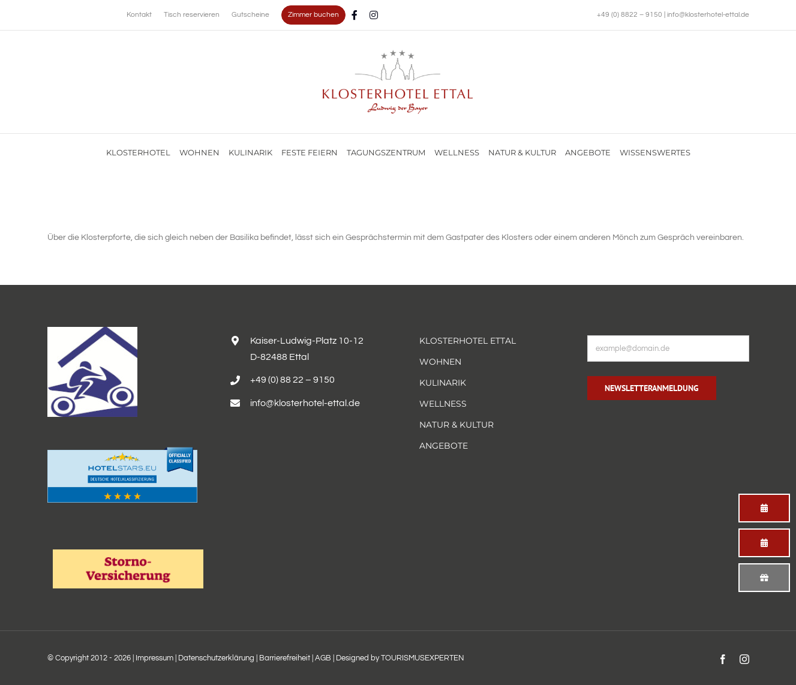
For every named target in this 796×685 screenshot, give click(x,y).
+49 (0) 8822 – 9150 (630, 15)
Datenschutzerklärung (216, 658)
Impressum (154, 658)
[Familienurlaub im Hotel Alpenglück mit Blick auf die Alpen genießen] (398, 54)
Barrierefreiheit (284, 658)
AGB (323, 658)
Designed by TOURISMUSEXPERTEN (400, 658)
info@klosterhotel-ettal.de (708, 15)
